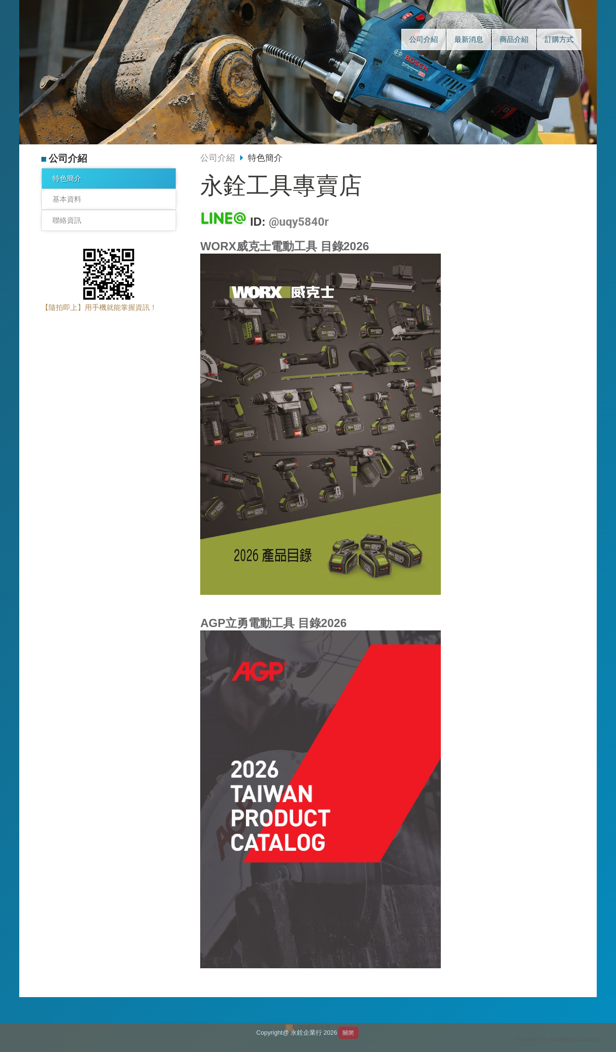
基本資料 (66, 199)
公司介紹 (217, 158)
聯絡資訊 (66, 220)
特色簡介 (66, 178)
